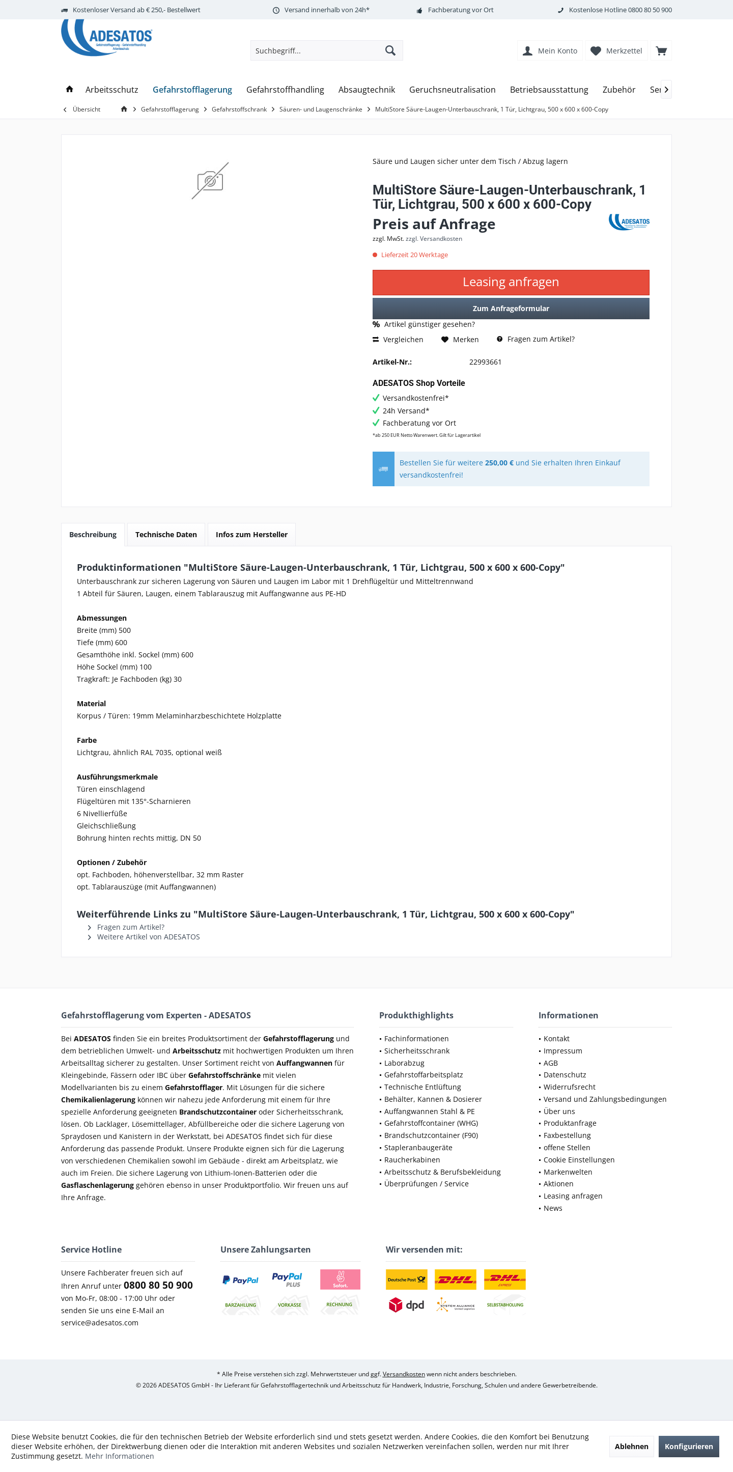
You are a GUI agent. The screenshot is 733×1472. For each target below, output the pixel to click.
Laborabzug (404, 1063)
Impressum (563, 1051)
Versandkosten (404, 1374)
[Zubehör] (619, 89)
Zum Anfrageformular (511, 308)
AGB (551, 1063)
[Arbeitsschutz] (112, 89)
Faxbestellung (567, 1135)
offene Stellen (567, 1147)
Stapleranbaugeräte (418, 1147)
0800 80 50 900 (650, 9)
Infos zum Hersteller (252, 534)
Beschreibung (93, 534)
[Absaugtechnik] (366, 89)
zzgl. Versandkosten (434, 238)
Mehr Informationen (119, 1456)
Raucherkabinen (412, 1159)
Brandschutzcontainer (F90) (431, 1135)
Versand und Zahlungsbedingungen (605, 1099)
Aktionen (559, 1183)
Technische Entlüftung (422, 1087)
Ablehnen (632, 1446)
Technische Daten (166, 534)
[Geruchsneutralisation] (452, 89)
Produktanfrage (570, 1123)
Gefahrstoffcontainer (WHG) (431, 1123)
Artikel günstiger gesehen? (424, 324)
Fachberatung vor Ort (461, 9)
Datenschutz (565, 1074)
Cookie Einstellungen (579, 1159)
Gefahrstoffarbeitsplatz (423, 1074)
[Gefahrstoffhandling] (285, 89)
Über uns (559, 1111)
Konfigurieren (689, 1446)
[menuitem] (661, 50)
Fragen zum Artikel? (536, 339)
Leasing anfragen (573, 1196)
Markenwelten (568, 1172)
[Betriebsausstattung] (549, 89)
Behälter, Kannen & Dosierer (433, 1099)
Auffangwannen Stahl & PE (429, 1111)
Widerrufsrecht (570, 1087)
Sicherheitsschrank (416, 1051)
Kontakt (557, 1038)
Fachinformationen (416, 1038)
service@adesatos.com (99, 1322)
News (553, 1208)
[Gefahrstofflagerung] (192, 89)
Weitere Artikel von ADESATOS (144, 936)
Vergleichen (398, 339)
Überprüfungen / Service (426, 1183)
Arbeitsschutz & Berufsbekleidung (442, 1172)
